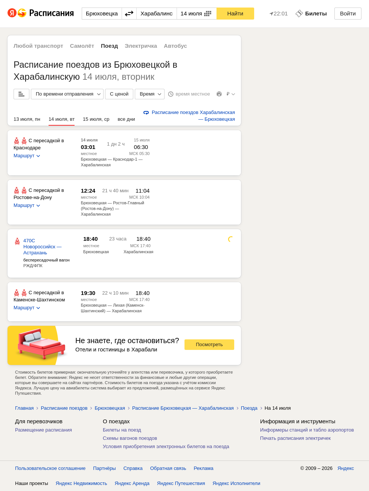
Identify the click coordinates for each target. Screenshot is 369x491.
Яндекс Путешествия (181, 483)
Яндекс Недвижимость (81, 483)
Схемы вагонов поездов (130, 438)
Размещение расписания (43, 430)
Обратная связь (168, 468)
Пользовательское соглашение (50, 468)
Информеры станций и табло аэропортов (307, 430)
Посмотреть (209, 344)
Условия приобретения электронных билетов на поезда (166, 446)
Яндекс (345, 468)
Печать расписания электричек (295, 438)
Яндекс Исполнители (237, 483)
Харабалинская (138, 251)
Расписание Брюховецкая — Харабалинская (183, 408)
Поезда (249, 408)
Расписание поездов (64, 408)
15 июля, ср (96, 119)
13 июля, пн (27, 119)
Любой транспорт (38, 46)
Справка (133, 468)
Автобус (175, 46)
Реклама (203, 468)
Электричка (141, 46)
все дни (126, 119)
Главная (24, 408)
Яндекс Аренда (132, 483)
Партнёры (104, 468)
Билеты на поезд (122, 430)
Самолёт (82, 46)
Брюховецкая (96, 251)
